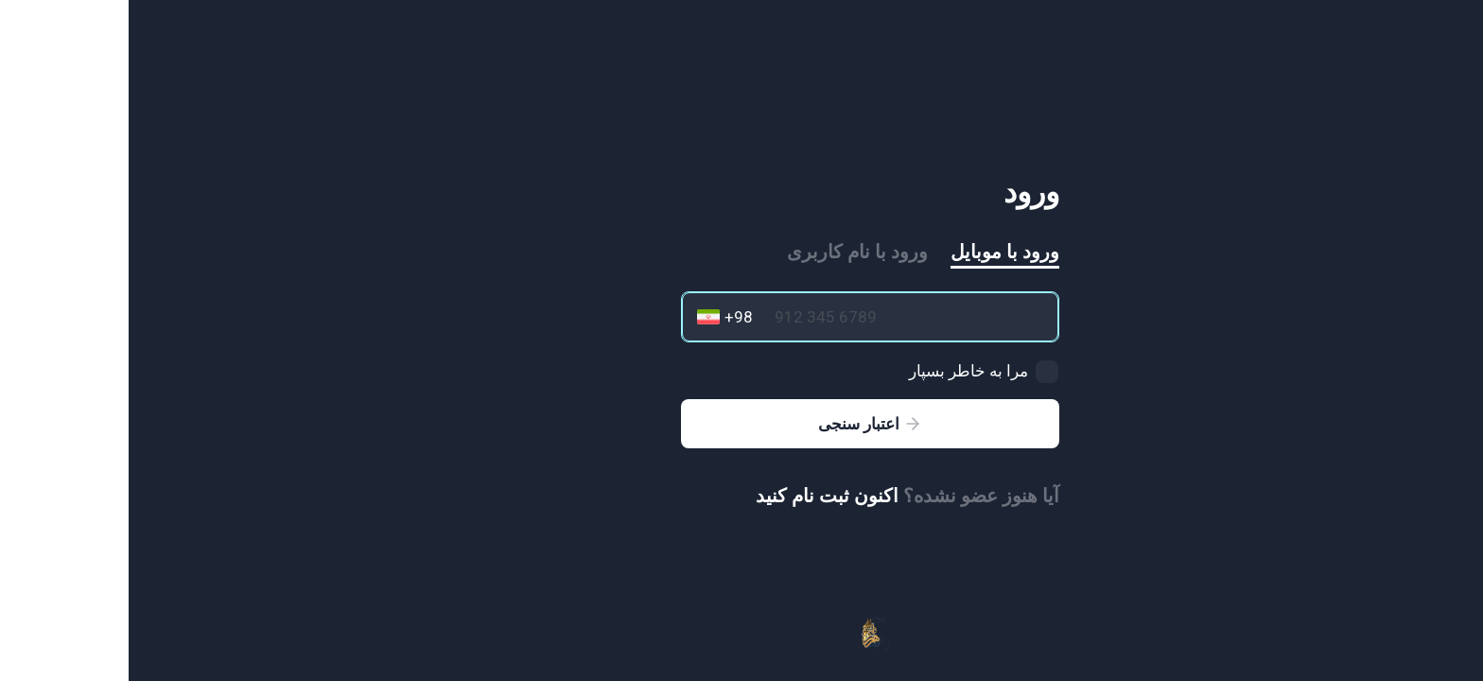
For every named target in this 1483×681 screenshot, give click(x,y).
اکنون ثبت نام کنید (698, 495)
